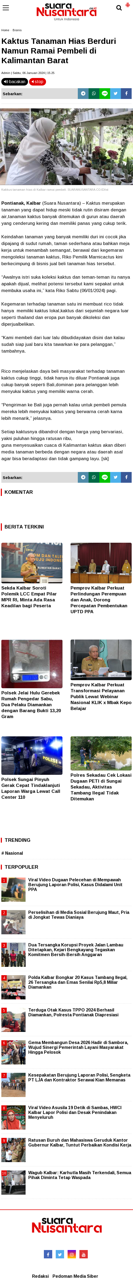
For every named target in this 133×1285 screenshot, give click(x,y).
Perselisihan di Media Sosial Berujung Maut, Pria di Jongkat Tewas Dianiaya (78, 915)
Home (5, 30)
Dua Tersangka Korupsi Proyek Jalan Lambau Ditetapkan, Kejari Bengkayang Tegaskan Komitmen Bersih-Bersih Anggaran (75, 950)
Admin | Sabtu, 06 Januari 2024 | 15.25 (27, 72)
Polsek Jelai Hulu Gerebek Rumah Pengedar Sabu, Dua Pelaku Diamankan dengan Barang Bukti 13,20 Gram (31, 704)
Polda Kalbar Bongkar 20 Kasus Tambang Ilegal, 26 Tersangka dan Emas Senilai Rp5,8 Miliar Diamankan (77, 982)
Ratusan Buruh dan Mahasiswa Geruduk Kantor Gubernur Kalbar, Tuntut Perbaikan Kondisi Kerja (79, 1142)
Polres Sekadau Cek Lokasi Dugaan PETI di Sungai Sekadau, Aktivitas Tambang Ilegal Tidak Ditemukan (101, 787)
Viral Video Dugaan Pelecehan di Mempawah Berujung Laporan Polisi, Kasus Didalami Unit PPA (75, 885)
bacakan (14, 81)
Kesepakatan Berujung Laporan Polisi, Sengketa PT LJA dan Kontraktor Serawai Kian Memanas (79, 1077)
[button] (127, 2)
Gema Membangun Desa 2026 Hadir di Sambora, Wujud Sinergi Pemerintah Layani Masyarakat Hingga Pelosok (78, 1047)
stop (37, 81)
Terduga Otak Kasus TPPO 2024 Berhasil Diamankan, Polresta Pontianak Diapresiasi (73, 1012)
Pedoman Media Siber (75, 1276)
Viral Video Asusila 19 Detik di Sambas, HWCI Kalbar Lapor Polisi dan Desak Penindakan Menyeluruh (74, 1112)
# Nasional (12, 853)
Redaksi (40, 1276)
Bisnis (17, 30)
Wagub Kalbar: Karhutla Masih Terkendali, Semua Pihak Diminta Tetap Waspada (79, 1175)
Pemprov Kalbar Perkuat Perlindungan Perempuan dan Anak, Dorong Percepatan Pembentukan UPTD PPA (99, 599)
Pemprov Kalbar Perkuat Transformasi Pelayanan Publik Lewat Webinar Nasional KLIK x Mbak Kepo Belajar (101, 696)
